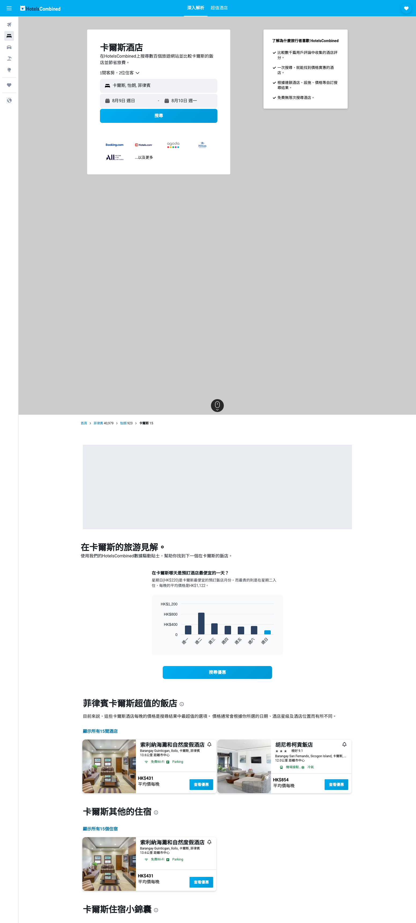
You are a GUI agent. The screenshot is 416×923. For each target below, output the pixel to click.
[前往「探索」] (9, 69)
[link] (217, 672)
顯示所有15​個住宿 (100, 829)
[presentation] (181, 704)
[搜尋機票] (9, 24)
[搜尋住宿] (9, 36)
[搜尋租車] (9, 47)
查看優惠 (201, 784)
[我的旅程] (9, 85)
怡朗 (123, 423)
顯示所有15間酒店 (100, 731)
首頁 (84, 423)
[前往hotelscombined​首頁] (40, 8)
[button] (9, 8)
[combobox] (120, 73)
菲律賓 (98, 423)
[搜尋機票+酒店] (9, 58)
